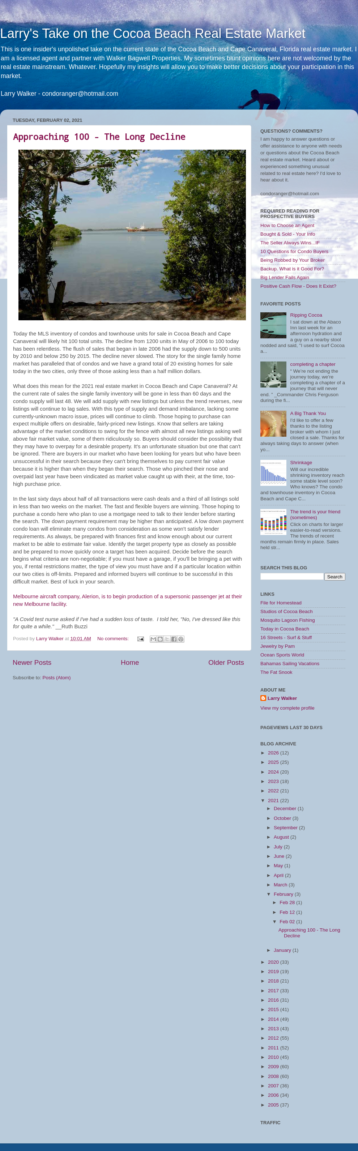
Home (130, 662)
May (279, 865)
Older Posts (226, 662)
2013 (274, 1028)
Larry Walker (282, 698)
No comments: (113, 638)
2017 (274, 990)
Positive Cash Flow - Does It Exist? (298, 286)
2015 (274, 1009)
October (283, 818)
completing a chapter (312, 364)
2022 (274, 790)
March (281, 884)
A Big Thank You (308, 413)
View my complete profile (287, 708)
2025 (274, 762)
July (279, 847)
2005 (274, 1105)
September (286, 827)
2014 (274, 1019)
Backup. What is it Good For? (292, 268)
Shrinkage (301, 462)
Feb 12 (288, 912)
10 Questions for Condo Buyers (294, 251)
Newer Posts (32, 662)
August (282, 837)
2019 (274, 971)
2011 (274, 1048)
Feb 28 (288, 902)
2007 (274, 1085)
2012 (274, 1038)
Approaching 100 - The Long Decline (99, 136)
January (283, 950)
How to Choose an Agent (287, 225)
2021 (274, 800)
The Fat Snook (276, 672)
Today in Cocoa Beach (284, 629)
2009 (274, 1066)
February (284, 894)
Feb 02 (288, 921)
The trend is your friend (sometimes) (315, 514)
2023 (274, 781)
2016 (274, 1000)
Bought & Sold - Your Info (287, 234)
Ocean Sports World (282, 655)
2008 (274, 1076)
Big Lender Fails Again (284, 277)
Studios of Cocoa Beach (286, 611)
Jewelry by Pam (277, 646)
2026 (274, 753)
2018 (274, 981)
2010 (274, 1057)
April (279, 875)
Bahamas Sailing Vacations (289, 663)
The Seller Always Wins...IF (290, 242)
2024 (274, 772)
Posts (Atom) (57, 677)
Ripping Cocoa (306, 315)
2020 (274, 962)
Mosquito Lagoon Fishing (287, 620)
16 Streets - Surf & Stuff (286, 637)
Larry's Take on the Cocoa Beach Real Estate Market (153, 33)
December (286, 808)
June (280, 856)
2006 (274, 1095)
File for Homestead (281, 603)
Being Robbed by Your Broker (292, 260)
